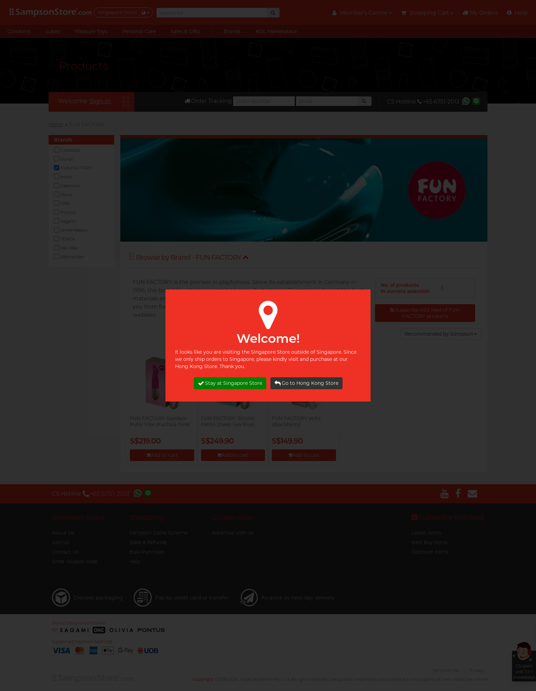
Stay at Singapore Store (230, 383)
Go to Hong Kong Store (306, 383)
